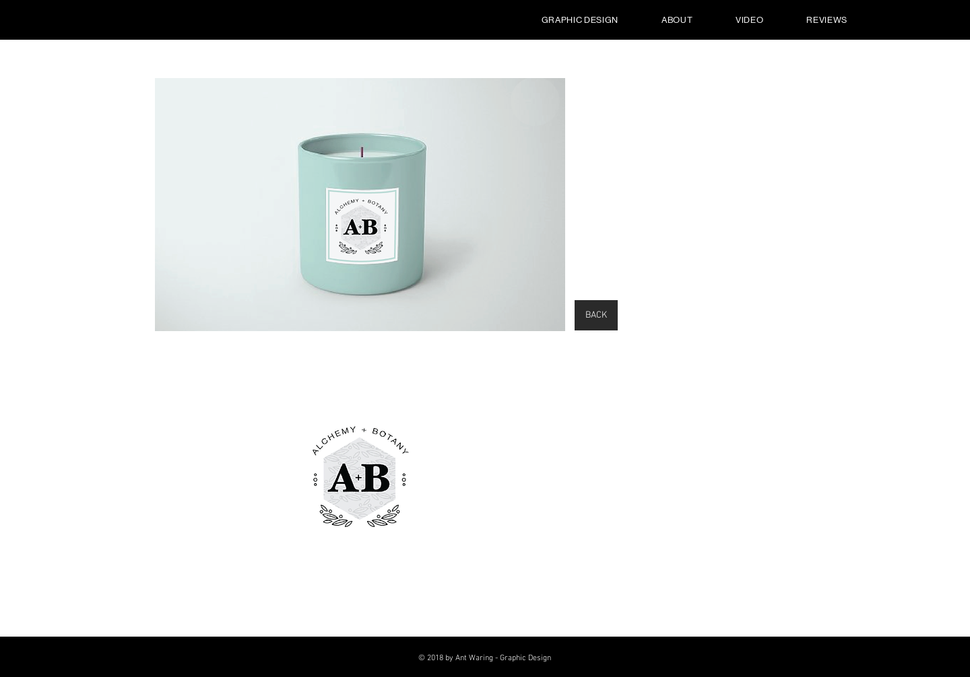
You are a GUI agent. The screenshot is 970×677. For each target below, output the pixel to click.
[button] (360, 204)
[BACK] (596, 315)
